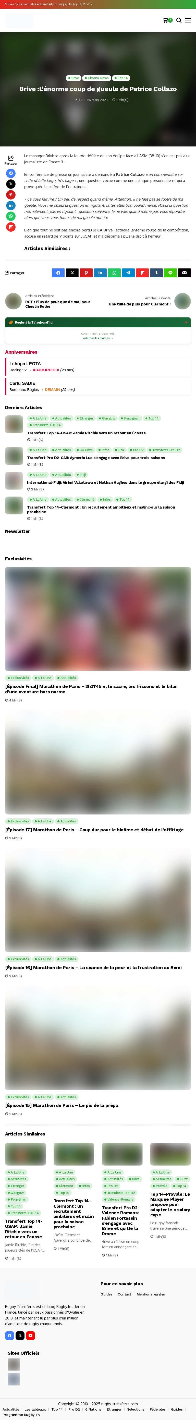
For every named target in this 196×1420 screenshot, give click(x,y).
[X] (20, 1335)
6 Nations (93, 1409)
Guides (106, 1294)
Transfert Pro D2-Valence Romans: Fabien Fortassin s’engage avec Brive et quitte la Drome (120, 1220)
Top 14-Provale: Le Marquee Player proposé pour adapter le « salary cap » (170, 1205)
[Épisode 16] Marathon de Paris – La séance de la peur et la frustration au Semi (93, 967)
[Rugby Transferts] (19, 20)
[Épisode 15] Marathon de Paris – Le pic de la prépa (61, 1105)
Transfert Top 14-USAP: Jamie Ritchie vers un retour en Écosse (86, 433)
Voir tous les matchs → (98, 338)
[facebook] (9, 1335)
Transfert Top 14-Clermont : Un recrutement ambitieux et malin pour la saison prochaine (101, 509)
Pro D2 (74, 1409)
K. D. (78, 100)
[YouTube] (30, 1335)
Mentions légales (151, 1294)
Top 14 (57, 1409)
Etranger (114, 1409)
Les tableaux (35, 1409)
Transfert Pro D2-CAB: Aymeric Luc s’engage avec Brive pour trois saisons (96, 457)
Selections (135, 1409)
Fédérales (157, 1409)
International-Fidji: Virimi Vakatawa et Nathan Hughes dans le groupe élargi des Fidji (105, 482)
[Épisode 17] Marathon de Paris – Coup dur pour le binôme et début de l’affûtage (94, 829)
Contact (124, 1294)
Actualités (11, 1409)
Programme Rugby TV (21, 1415)
